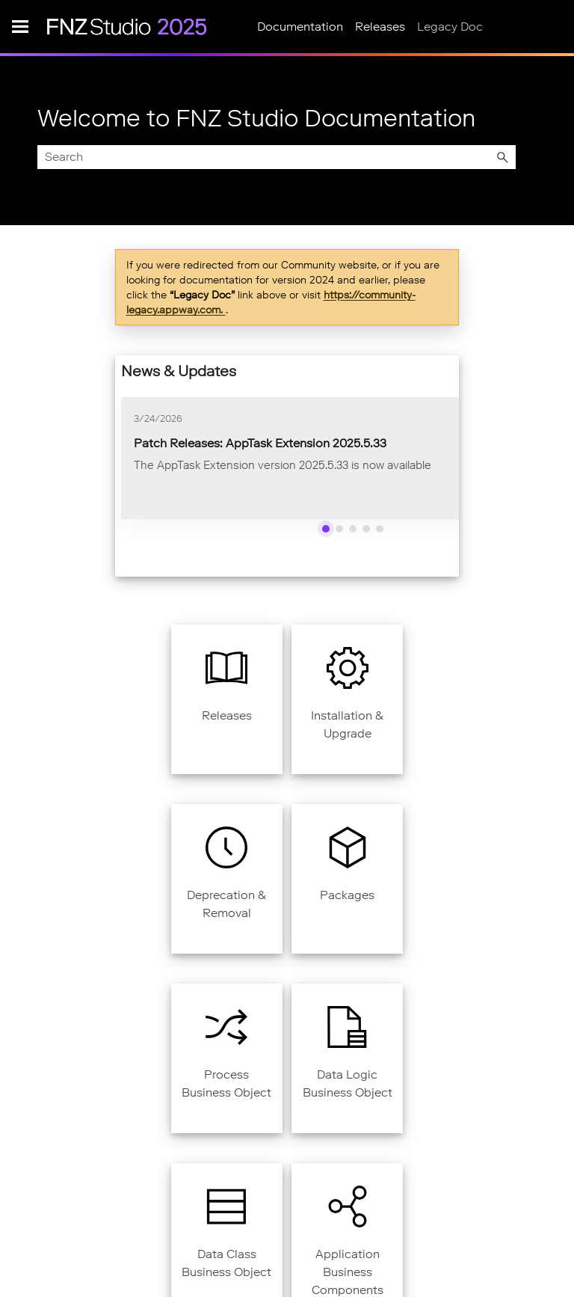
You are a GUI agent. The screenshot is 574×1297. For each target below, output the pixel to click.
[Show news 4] (366, 529)
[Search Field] (276, 157)
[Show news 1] (326, 529)
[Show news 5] (379, 529)
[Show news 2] (339, 529)
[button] (502, 157)
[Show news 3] (353, 529)
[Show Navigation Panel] (20, 26)
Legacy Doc (450, 26)
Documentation (300, 26)
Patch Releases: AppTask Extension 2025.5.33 (260, 443)
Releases (380, 26)
